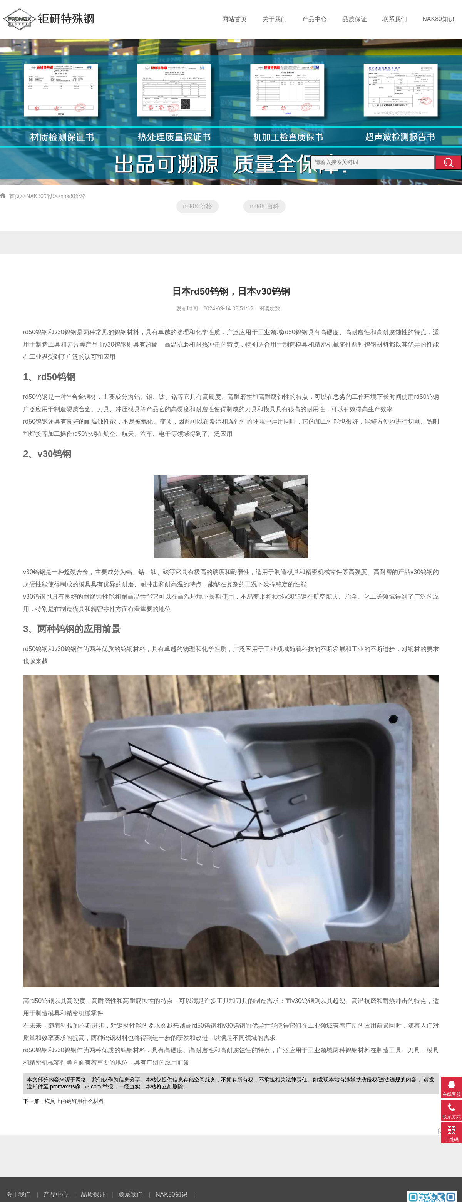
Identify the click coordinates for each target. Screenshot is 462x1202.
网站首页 (244, 19)
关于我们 (282, 19)
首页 (14, 196)
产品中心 (320, 19)
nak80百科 (264, 206)
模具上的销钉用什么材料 (74, 1101)
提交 (448, 162)
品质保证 (359, 19)
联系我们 (397, 19)
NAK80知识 (439, 19)
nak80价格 (73, 196)
